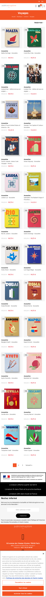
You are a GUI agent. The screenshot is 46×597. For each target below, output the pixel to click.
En (42, 1)
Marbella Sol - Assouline (31, 378)
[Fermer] (43, 553)
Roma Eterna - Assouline (31, 306)
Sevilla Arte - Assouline (8, 414)
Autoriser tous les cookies (23, 593)
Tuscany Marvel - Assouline (32, 414)
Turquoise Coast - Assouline (9, 450)
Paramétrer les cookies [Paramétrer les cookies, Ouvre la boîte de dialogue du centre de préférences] (23, 582)
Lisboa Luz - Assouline (8, 197)
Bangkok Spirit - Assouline (9, 342)
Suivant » (29, 465)
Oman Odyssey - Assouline (32, 161)
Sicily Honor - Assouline (8, 270)
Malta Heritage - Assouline (9, 53)
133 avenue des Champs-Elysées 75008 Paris (23, 543)
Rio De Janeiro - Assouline (9, 233)
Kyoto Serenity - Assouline (9, 378)
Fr (39, 1)
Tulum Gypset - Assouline (31, 450)
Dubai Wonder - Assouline (9, 306)
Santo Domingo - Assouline (32, 233)
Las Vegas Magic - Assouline (32, 270)
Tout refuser (23, 588)
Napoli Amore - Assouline (31, 342)
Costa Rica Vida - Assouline (32, 53)
